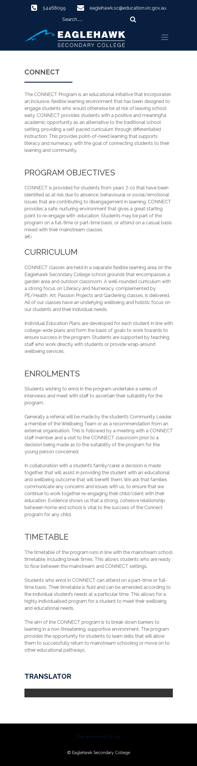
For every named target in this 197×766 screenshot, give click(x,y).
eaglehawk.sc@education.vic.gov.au (128, 8)
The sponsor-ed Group (98, 736)
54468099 (54, 8)
